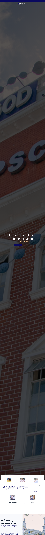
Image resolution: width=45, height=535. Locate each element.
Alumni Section (29, 3)
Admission (14, 3)
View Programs (26, 244)
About (5, 3)
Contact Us (41, 3)
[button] (10, 3)
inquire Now (18, 244)
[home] (21, 4)
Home (3, 3)
